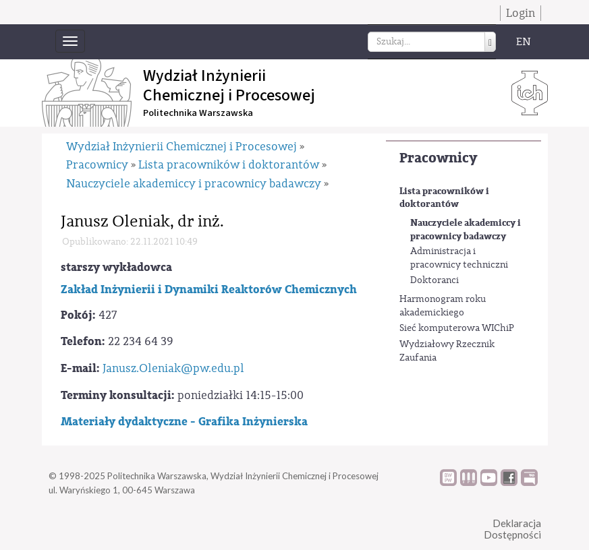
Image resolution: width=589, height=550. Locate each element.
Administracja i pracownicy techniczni (459, 258)
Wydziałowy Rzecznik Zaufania (447, 351)
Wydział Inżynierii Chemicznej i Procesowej (181, 147)
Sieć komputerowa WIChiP (456, 328)
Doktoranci (434, 280)
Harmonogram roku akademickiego (442, 306)
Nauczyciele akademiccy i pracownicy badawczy (465, 229)
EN (523, 42)
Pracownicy (438, 158)
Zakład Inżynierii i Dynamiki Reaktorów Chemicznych (209, 289)
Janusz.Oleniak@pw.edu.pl (173, 368)
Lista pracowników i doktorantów (444, 198)
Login (520, 13)
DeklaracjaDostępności (512, 529)
